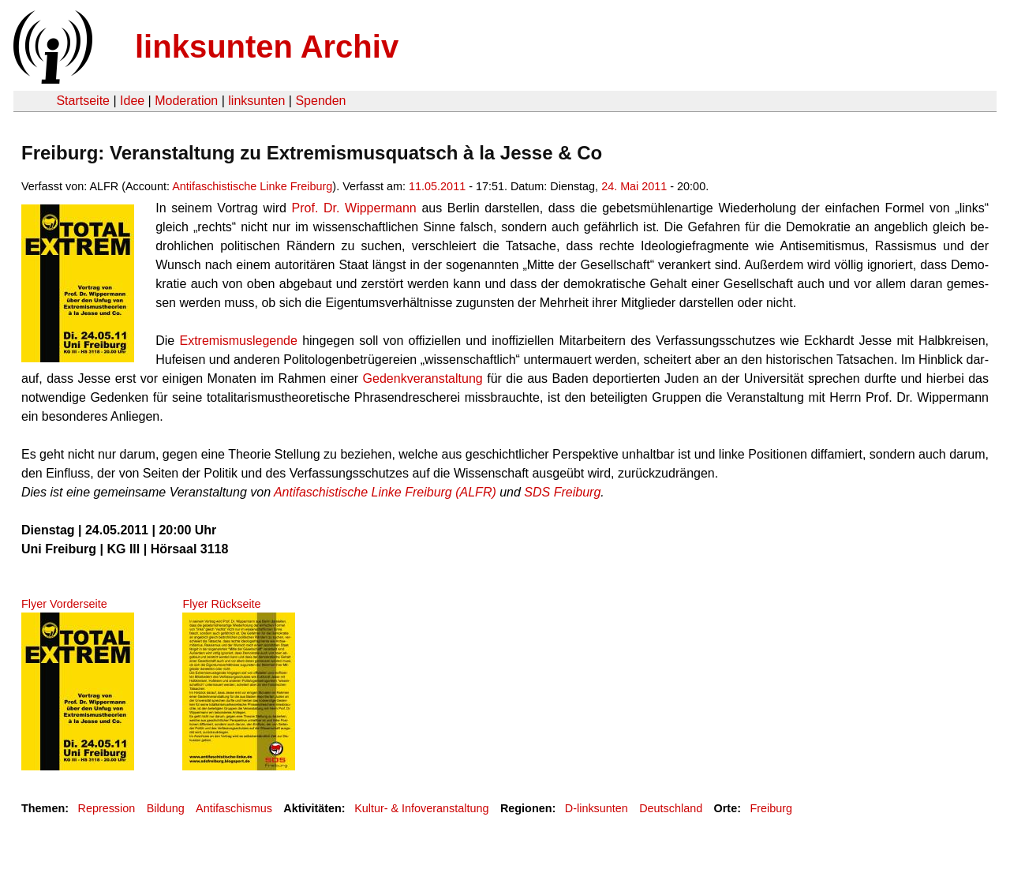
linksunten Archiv (266, 46)
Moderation (186, 100)
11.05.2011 (437, 186)
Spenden (320, 100)
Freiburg (771, 808)
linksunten (256, 100)
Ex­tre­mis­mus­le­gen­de (238, 340)
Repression (106, 808)
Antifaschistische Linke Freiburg (252, 186)
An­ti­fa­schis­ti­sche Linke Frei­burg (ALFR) (385, 492)
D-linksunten (596, 808)
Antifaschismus (234, 808)
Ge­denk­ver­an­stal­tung (423, 378)
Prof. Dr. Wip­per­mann (354, 208)
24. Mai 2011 (634, 186)
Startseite (83, 100)
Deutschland (670, 808)
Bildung (166, 808)
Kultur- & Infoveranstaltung (421, 808)
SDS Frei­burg (562, 492)
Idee (132, 100)
